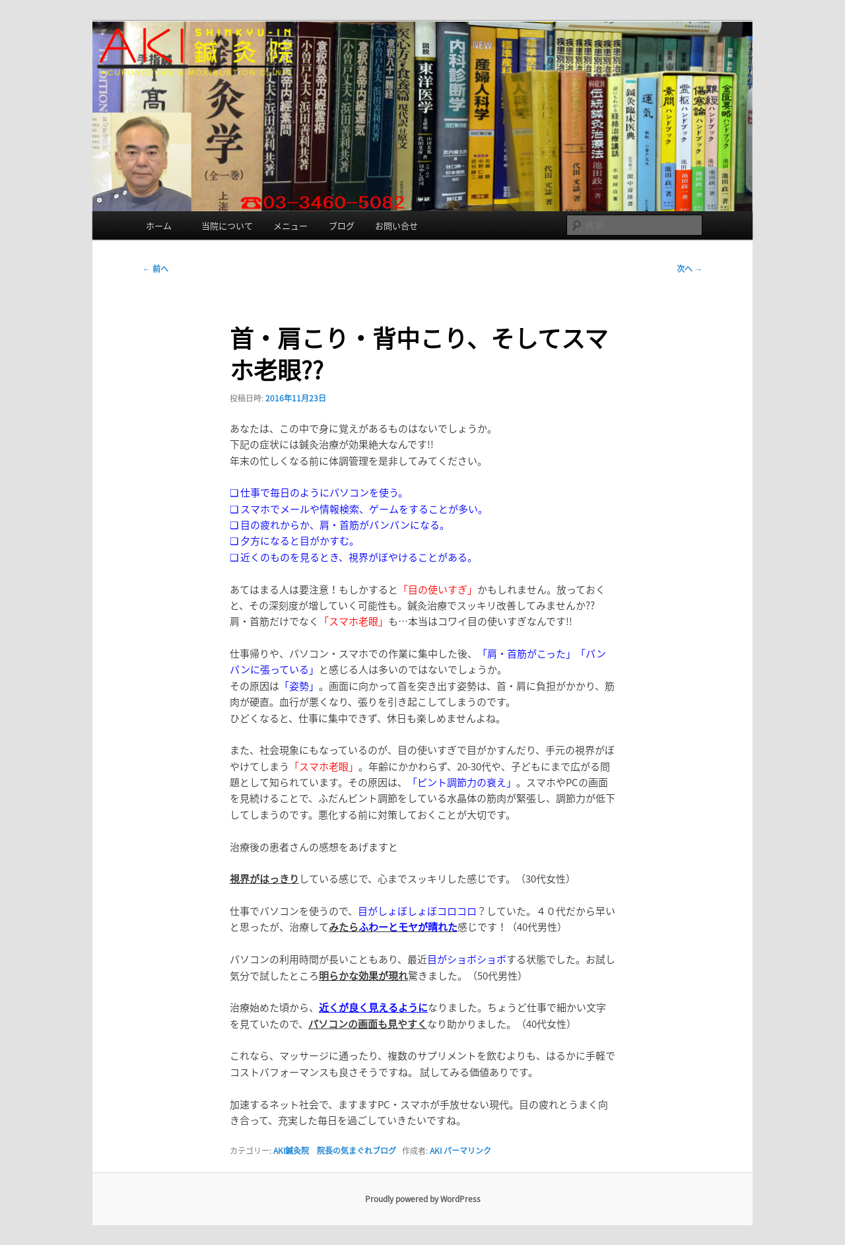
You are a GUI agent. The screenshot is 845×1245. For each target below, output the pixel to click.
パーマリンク (467, 1151)
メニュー (290, 225)
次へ (689, 269)
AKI (436, 1151)
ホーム (163, 225)
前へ (155, 269)
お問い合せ (396, 225)
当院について (227, 225)
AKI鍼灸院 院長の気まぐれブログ (334, 1151)
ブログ (342, 225)
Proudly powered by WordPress (423, 1199)
